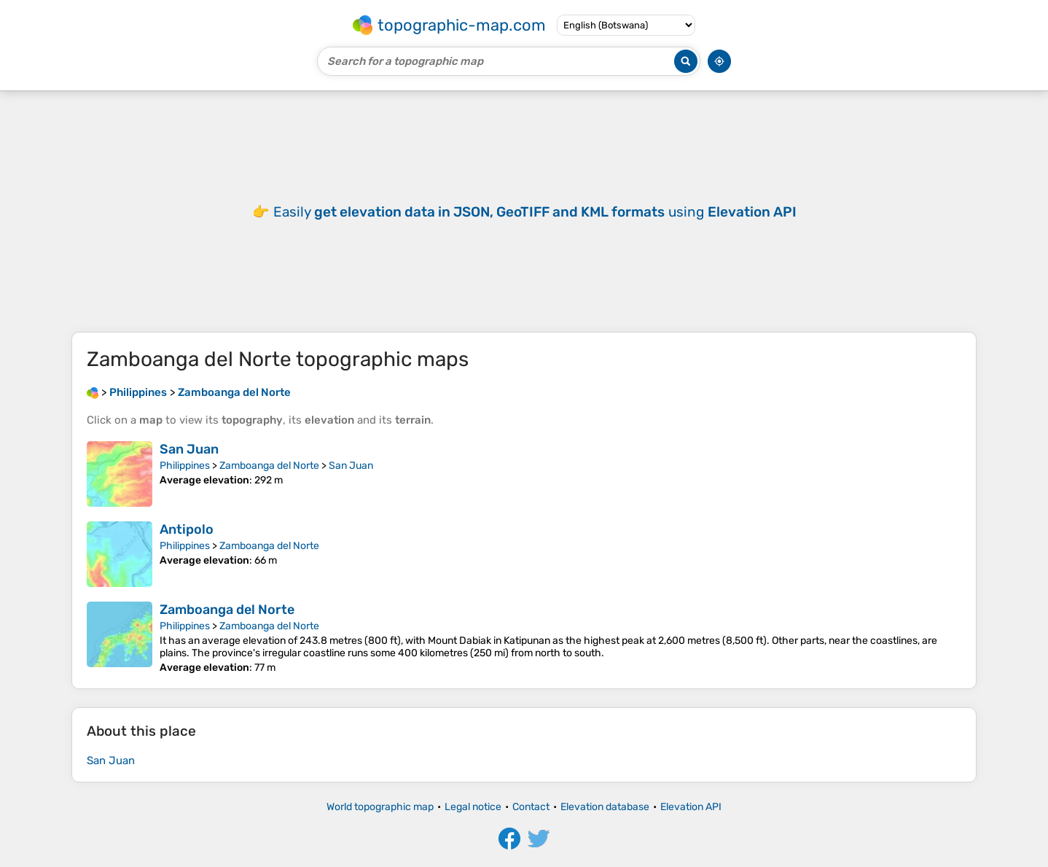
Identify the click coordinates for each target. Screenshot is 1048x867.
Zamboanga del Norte (269, 465)
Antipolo (187, 529)
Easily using (535, 211)
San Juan (189, 449)
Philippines (185, 465)
